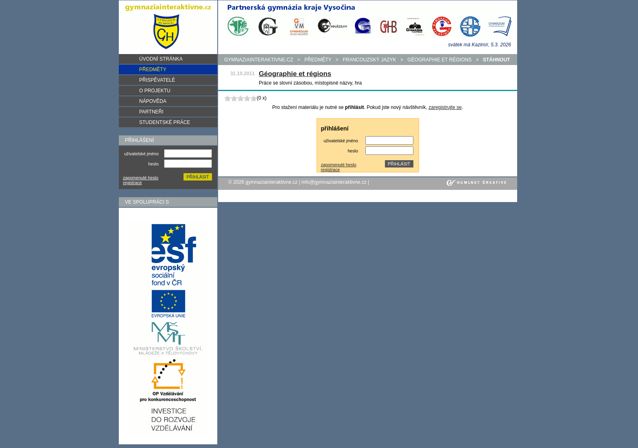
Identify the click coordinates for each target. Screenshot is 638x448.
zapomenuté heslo (140, 177)
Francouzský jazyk (369, 60)
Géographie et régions (439, 60)
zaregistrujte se (444, 107)
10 (253, 98)
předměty (317, 60)
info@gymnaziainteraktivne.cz (334, 182)
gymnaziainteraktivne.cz (258, 60)
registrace (132, 182)
